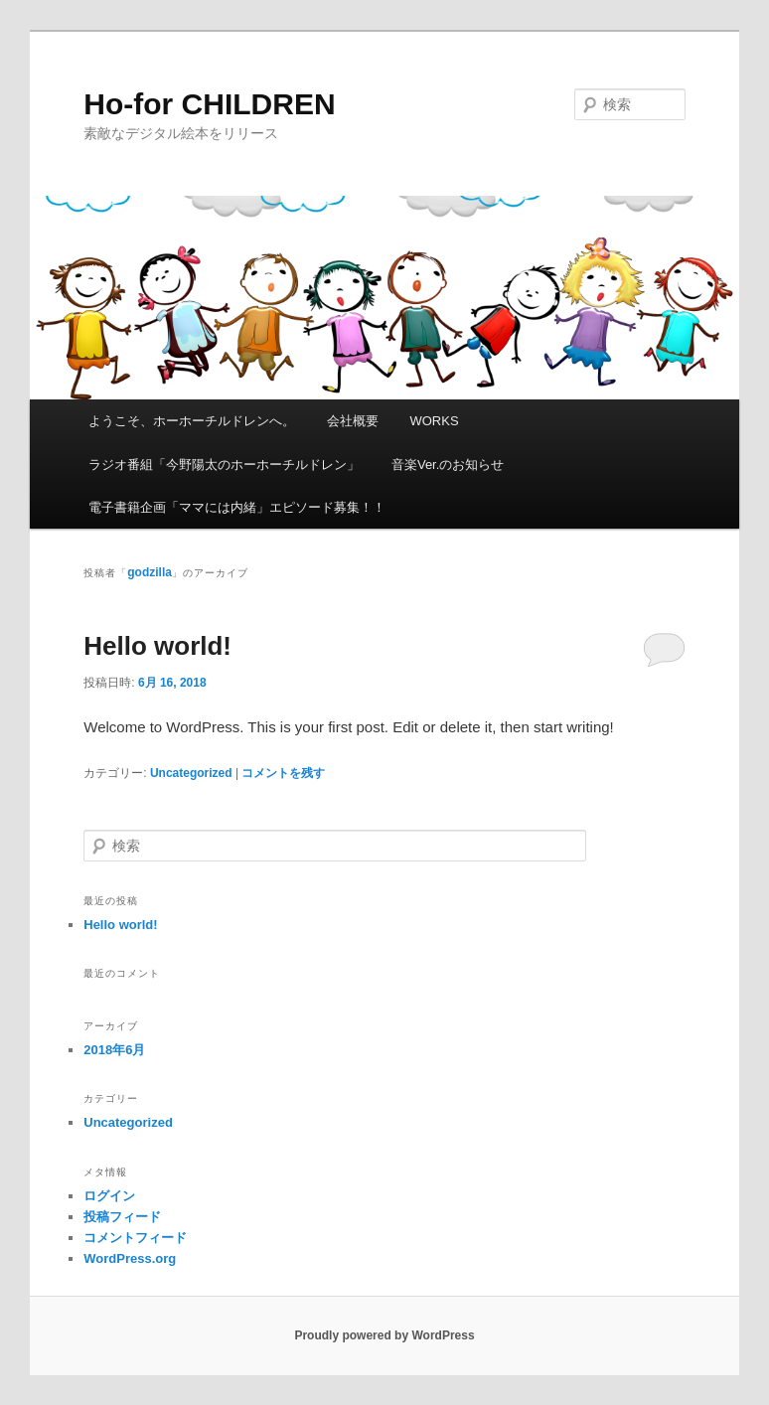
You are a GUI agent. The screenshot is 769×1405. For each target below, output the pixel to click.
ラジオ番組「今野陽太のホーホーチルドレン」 (224, 464)
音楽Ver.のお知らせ (447, 464)
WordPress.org (129, 1258)
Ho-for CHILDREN (209, 103)
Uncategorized (191, 773)
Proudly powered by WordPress (384, 1335)
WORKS (433, 420)
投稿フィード (122, 1216)
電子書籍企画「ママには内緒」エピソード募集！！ (236, 507)
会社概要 (353, 420)
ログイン (109, 1195)
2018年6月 (114, 1049)
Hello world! (157, 646)
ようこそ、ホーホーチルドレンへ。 (191, 420)
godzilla (149, 572)
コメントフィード (135, 1237)
